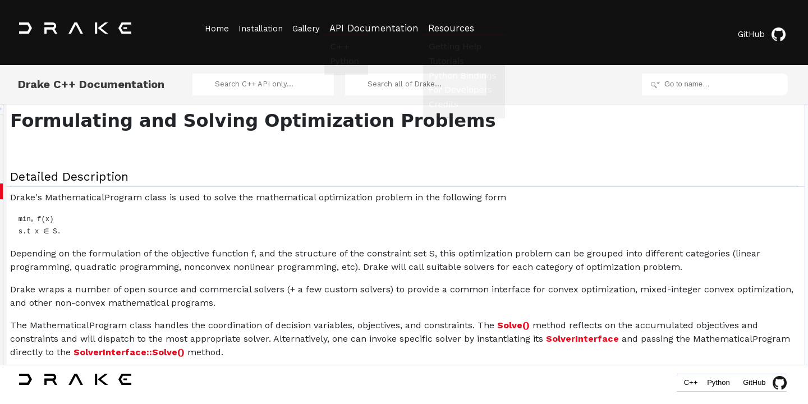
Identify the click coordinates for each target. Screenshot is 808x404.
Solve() (166, 346)
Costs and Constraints (725, 129)
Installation (265, 28)
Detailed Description (713, 104)
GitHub (765, 29)
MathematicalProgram (725, 166)
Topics (692, 117)
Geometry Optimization (726, 141)
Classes (695, 154)
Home (216, 28)
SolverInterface (489, 360)
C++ (680, 386)
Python (715, 386)
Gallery (316, 28)
